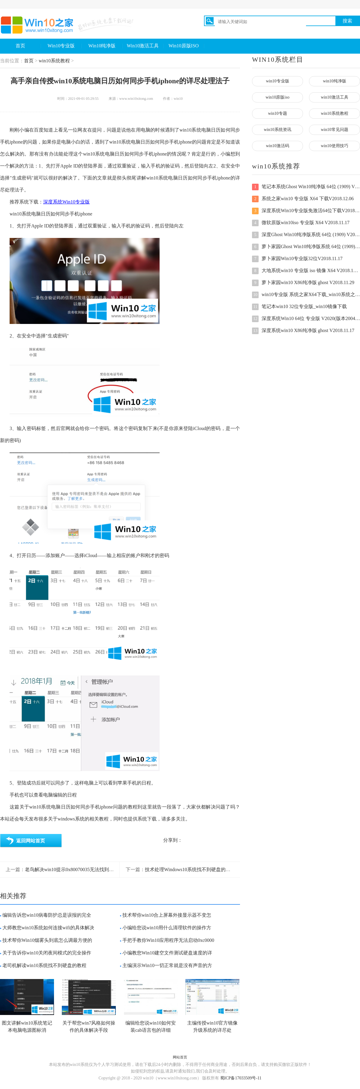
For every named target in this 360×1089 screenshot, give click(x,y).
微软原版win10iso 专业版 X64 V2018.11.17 (301, 223)
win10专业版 (277, 81)
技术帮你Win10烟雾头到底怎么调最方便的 (47, 940)
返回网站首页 (30, 840)
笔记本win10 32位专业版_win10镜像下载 (299, 307)
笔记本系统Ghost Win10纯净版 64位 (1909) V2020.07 (306, 187)
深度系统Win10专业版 (66, 201)
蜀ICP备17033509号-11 (241, 1078)
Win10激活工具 (143, 45)
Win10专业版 (61, 45)
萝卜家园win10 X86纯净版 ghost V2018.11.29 (303, 283)
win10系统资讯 (277, 129)
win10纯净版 (334, 81)
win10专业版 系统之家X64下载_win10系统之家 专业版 (306, 295)
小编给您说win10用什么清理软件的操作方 (166, 927)
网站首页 (180, 1057)
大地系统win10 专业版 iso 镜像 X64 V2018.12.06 (306, 271)
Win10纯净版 (102, 45)
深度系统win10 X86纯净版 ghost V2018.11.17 (303, 331)
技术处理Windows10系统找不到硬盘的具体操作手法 (199, 869)
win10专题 (277, 113)
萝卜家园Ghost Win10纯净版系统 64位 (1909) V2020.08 (306, 247)
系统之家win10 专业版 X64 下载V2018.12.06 (303, 199)
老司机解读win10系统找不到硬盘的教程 (44, 965)
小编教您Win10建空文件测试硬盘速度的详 (167, 952)
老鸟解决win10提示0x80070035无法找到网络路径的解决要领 (88, 869)
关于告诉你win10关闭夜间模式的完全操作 (46, 952)
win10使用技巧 (334, 146)
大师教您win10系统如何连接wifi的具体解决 (48, 927)
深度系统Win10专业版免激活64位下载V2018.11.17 (306, 211)
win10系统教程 (54, 60)
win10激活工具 (334, 97)
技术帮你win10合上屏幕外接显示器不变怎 (166, 915)
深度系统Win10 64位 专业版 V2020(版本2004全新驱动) (306, 319)
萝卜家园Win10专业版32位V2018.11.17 (297, 259)
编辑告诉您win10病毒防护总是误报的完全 (46, 915)
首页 (20, 45)
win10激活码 (277, 146)
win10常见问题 (334, 129)
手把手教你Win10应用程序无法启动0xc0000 (168, 940)
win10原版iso (277, 97)
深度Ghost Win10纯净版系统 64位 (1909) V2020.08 (306, 235)
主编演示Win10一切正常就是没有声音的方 (167, 965)
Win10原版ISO (184, 45)
